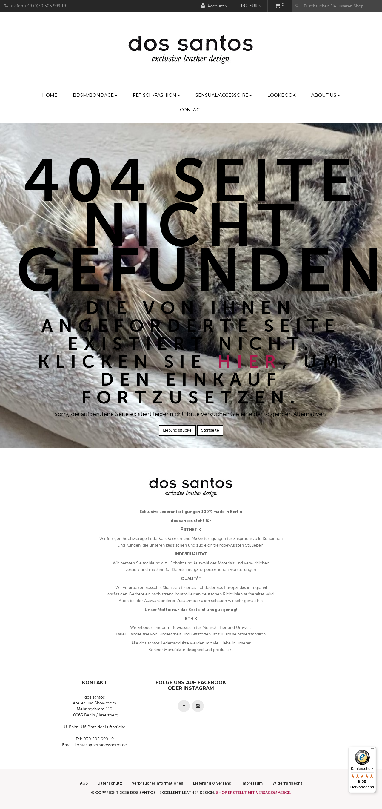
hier (250, 361)
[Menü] (372, 750)
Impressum (252, 783)
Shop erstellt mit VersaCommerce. (253, 792)
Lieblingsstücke (177, 430)
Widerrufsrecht (287, 783)
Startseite (210, 430)
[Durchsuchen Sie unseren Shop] (337, 6)
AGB (84, 783)
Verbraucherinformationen (157, 783)
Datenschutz (110, 783)
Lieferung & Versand (212, 783)
